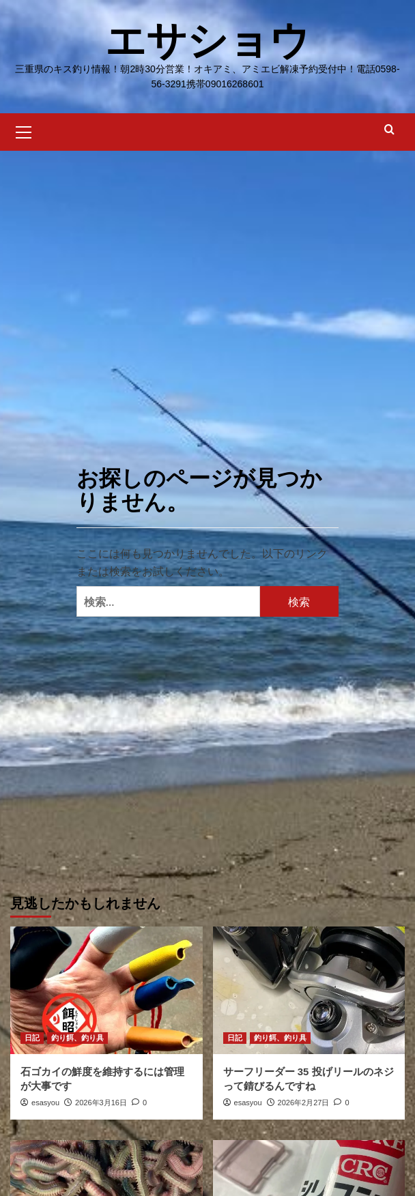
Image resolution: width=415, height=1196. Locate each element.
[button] (24, 130)
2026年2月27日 (304, 1102)
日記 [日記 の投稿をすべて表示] (32, 1038)
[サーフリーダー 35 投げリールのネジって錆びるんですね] (309, 991)
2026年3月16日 (101, 1102)
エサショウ (208, 40)
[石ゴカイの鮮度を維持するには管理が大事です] (106, 991)
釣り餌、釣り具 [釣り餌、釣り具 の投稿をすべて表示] (77, 1038)
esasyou (45, 1102)
